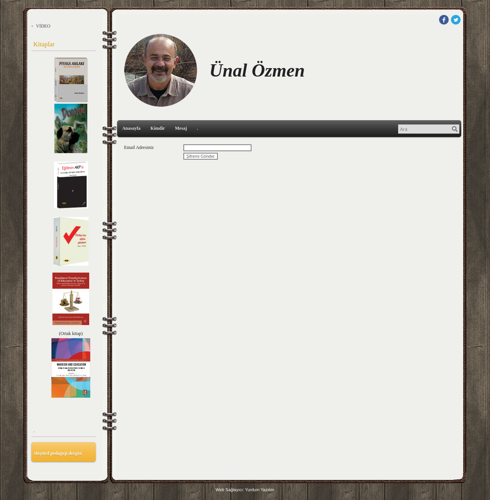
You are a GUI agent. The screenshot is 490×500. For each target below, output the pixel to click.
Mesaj (181, 128)
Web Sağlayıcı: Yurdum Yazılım (245, 489)
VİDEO (43, 26)
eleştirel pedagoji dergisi (58, 453)
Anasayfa (131, 128)
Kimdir (157, 128)
